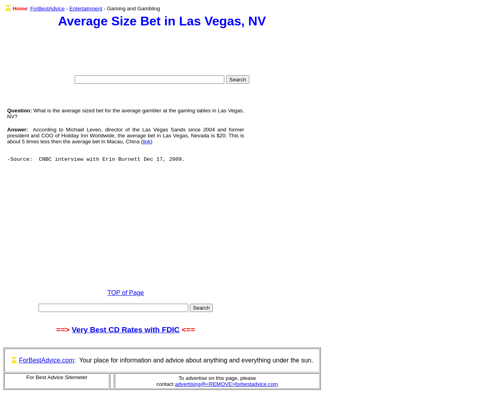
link (147, 141)
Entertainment (85, 9)
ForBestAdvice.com (46, 360)
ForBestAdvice (47, 9)
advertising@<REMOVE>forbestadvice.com (226, 384)
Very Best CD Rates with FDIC (126, 330)
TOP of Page (126, 292)
